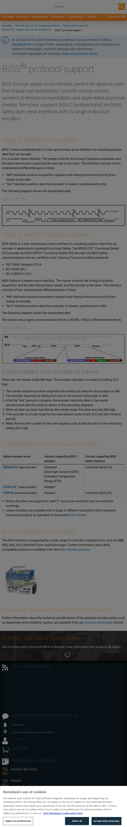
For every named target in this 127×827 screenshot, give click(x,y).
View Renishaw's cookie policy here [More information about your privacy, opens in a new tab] (63, 819)
